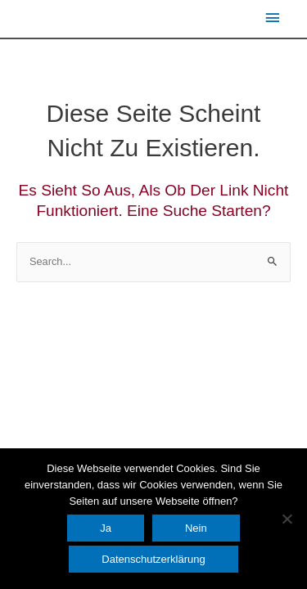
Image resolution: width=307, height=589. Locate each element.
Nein (196, 528)
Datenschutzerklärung (153, 559)
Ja (105, 528)
